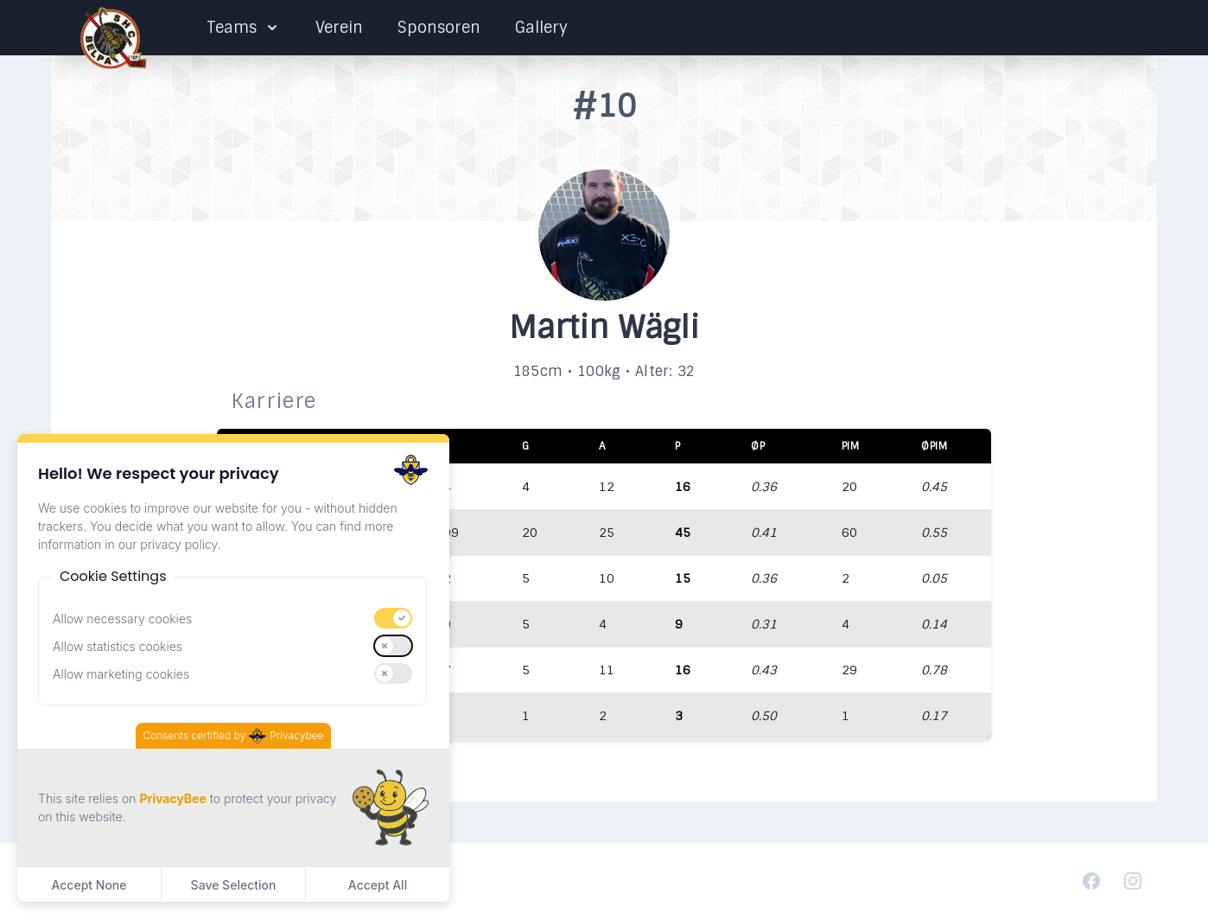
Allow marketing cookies (121, 674)
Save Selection (234, 885)
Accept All (377, 885)
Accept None (88, 885)
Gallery (541, 27)
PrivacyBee (172, 798)
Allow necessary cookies (122, 618)
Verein (339, 27)
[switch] (393, 618)
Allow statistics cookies (117, 646)
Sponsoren (438, 27)
